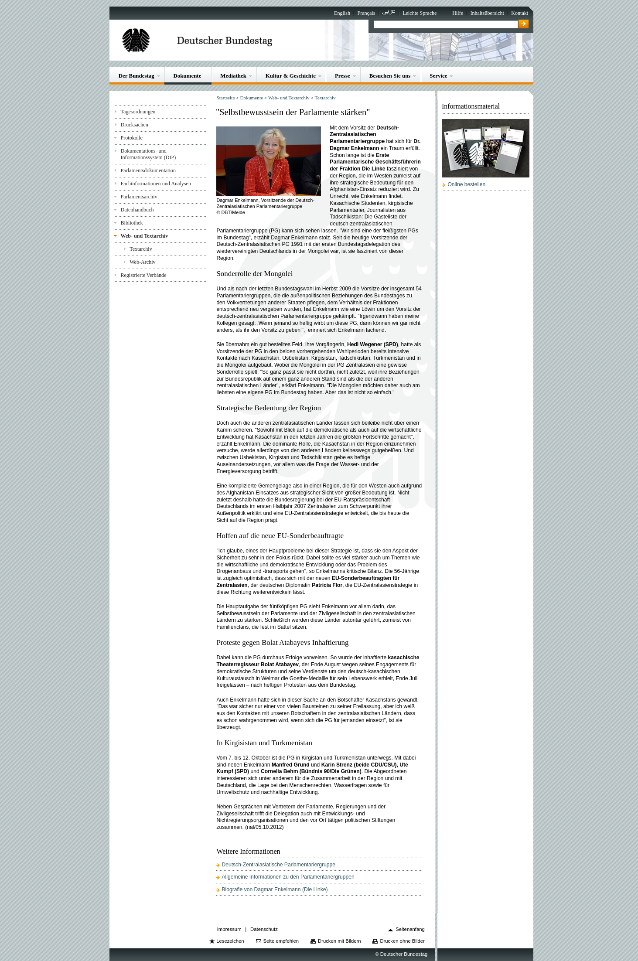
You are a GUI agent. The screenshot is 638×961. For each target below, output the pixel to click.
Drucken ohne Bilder (402, 941)
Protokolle (132, 138)
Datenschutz (264, 929)
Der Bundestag (136, 75)
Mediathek (233, 75)
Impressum (229, 929)
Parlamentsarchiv (139, 197)
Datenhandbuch (137, 210)
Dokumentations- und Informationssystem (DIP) (148, 154)
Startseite (225, 97)
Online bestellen (466, 184)
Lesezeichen (230, 941)
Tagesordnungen (138, 112)
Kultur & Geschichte (291, 75)
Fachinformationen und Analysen (156, 184)
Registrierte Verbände (144, 275)
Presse (342, 75)
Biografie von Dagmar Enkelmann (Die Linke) (275, 889)
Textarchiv (141, 249)
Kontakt (519, 13)
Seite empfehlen (281, 941)
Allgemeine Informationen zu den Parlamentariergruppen (288, 877)
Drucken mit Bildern (339, 941)
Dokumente (187, 75)
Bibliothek (132, 223)
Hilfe (457, 13)
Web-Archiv (143, 262)
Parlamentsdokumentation (148, 170)
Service (438, 75)
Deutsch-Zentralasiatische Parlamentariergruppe (278, 865)
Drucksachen (134, 125)
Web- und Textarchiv (144, 236)
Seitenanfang (410, 929)
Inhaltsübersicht (487, 13)
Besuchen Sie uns (390, 75)
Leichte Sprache (420, 13)
